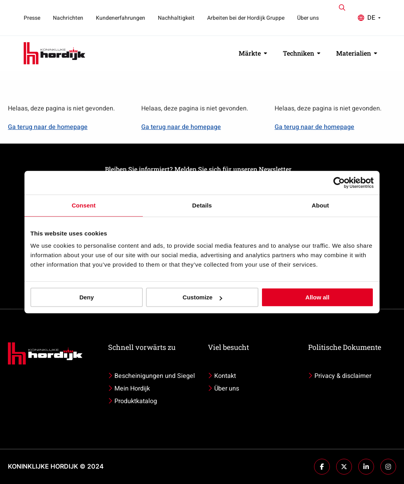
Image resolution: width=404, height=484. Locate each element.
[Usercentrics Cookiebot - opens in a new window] (339, 183)
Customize (202, 297)
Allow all (317, 297)
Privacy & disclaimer (342, 376)
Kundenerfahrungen (120, 18)
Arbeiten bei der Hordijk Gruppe (245, 18)
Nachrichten (68, 18)
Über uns (308, 18)
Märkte (253, 53)
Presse (32, 18)
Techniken (301, 53)
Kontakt (225, 376)
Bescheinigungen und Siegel (154, 376)
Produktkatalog (135, 401)
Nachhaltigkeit (176, 18)
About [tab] (320, 205)
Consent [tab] (84, 205)
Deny (86, 297)
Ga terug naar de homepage (48, 127)
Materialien (356, 53)
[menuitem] (32, 17)
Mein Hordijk (132, 388)
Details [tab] (202, 205)
